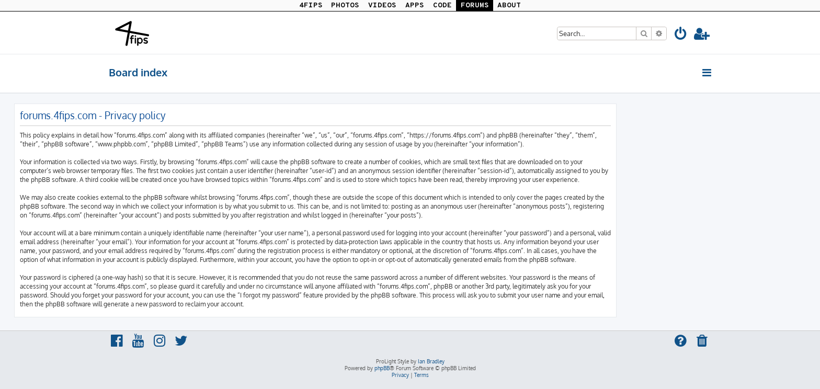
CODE (442, 5)
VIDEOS (382, 5)
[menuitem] (681, 35)
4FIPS (311, 5)
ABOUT (509, 5)
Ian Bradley (431, 361)
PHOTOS (345, 5)
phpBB (382, 368)
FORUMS (475, 5)
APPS (414, 5)
